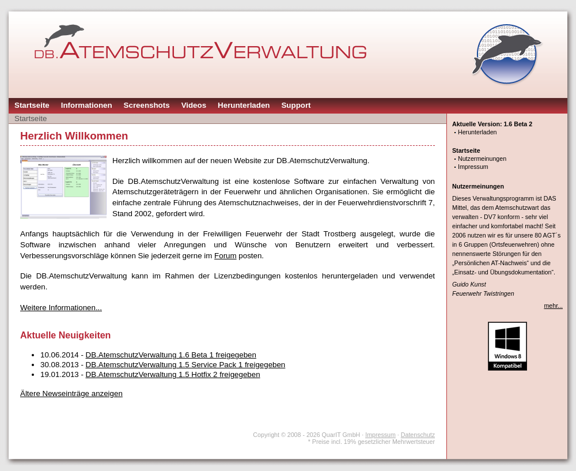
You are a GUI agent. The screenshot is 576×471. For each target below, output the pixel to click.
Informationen (86, 105)
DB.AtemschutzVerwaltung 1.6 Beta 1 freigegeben (171, 355)
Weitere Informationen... (61, 307)
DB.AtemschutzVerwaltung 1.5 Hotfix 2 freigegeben (173, 374)
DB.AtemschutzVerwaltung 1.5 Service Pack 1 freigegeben (186, 364)
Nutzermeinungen (482, 158)
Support (295, 105)
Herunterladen (244, 105)
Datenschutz (418, 434)
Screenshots (147, 105)
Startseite (32, 105)
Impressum (473, 166)
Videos (193, 105)
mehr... (553, 305)
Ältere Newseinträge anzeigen (71, 393)
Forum (225, 255)
